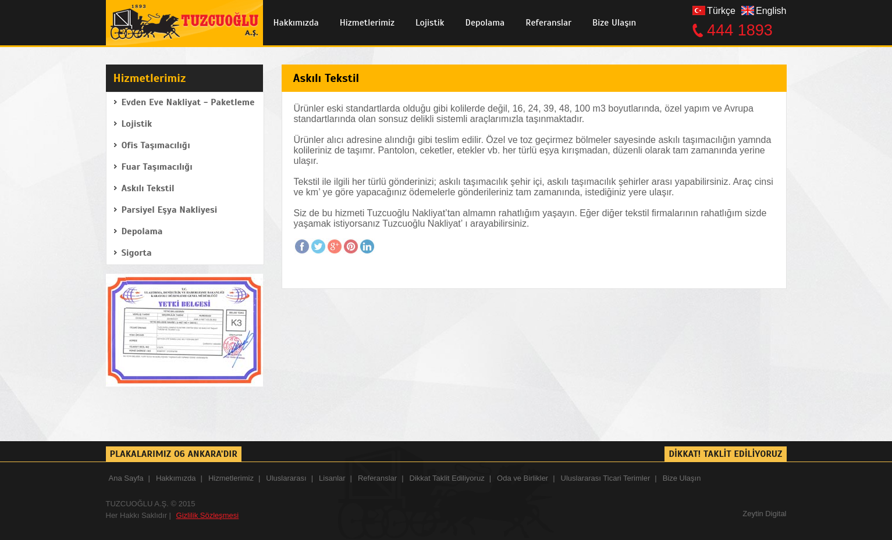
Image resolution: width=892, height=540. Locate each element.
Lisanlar (332, 478)
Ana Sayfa (126, 478)
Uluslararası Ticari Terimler (606, 478)
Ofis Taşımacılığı (156, 145)
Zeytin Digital (764, 513)
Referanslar (548, 22)
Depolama (485, 22)
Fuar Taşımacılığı (157, 167)
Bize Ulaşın (614, 22)
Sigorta (137, 253)
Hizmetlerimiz (367, 22)
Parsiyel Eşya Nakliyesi (170, 210)
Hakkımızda (296, 22)
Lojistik (429, 22)
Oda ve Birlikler (522, 478)
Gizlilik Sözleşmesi (207, 515)
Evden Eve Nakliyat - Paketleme (188, 102)
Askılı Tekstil (148, 188)
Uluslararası (286, 478)
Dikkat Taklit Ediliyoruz (447, 478)
